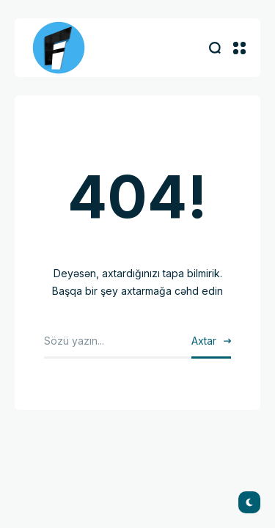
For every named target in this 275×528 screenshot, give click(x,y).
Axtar (203, 340)
